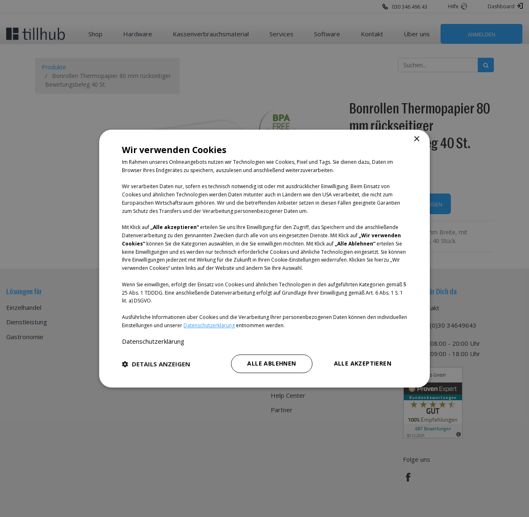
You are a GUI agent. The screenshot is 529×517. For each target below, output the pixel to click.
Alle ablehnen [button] (271, 363)
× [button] (416, 139)
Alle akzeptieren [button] (362, 363)
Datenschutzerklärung (209, 325)
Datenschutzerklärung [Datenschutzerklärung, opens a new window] (153, 341)
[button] (156, 364)
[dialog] (264, 258)
